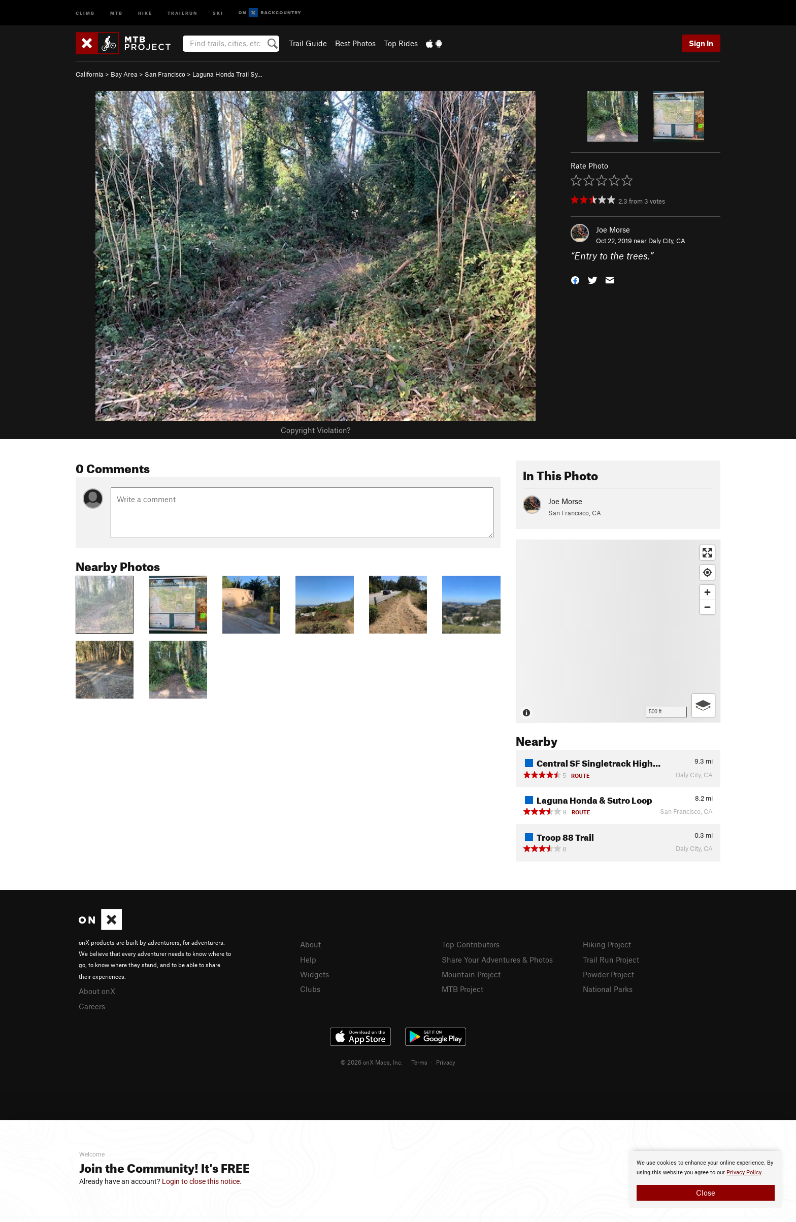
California (90, 74)
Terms (419, 1062)
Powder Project (608, 974)
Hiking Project (607, 944)
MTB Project (462, 989)
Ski (218, 12)
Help (308, 959)
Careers (92, 1006)
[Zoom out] (707, 607)
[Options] (703, 705)
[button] (575, 279)
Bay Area (124, 74)
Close (705, 1192)
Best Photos (355, 43)
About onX (97, 991)
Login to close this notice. (202, 1181)
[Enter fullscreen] (707, 552)
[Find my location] (707, 572)
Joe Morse (613, 229)
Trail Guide (308, 43)
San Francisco (165, 74)
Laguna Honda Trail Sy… (227, 74)
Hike (145, 12)
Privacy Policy (743, 1172)
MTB (116, 12)
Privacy (445, 1062)
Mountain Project (471, 974)
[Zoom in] (707, 592)
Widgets (314, 974)
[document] (706, 1179)
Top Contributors (471, 944)
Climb (85, 12)
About (310, 944)
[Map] (618, 631)
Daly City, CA (666, 241)
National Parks (608, 989)
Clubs (310, 989)
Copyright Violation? (315, 430)
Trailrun (182, 12)
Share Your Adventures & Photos (497, 959)
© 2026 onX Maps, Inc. (372, 1062)
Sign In (701, 43)
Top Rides (401, 43)
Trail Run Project (611, 959)
